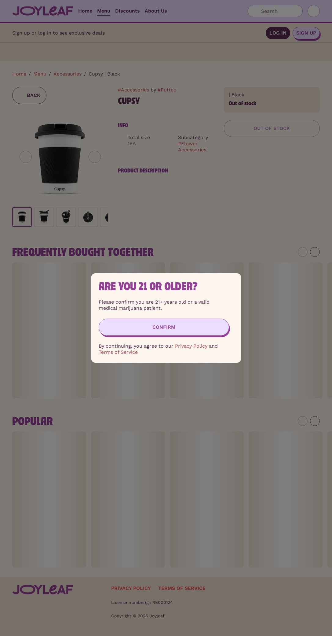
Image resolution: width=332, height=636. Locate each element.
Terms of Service (118, 352)
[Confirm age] (164, 327)
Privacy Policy (191, 346)
